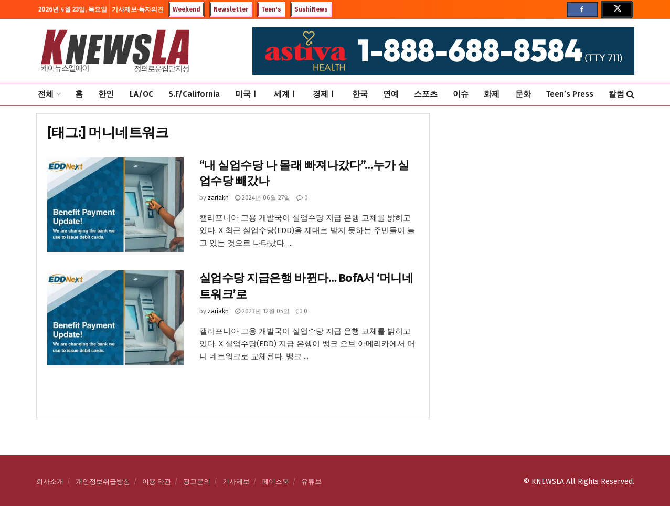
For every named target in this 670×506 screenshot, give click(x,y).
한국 (360, 94)
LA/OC (141, 94)
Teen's (271, 9)
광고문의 (196, 482)
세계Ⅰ (285, 94)
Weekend (186, 9)
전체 (46, 94)
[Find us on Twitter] (616, 9)
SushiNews (311, 9)
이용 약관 (156, 482)
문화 (523, 94)
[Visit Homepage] (115, 51)
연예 (391, 94)
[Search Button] (630, 94)
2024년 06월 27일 (262, 198)
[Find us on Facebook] (582, 9)
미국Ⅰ (247, 94)
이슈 (461, 94)
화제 (491, 94)
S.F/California (194, 94)
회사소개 (49, 482)
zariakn (218, 198)
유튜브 (311, 482)
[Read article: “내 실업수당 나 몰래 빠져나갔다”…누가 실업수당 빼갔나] (115, 206)
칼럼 (616, 94)
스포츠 (426, 94)
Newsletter (231, 9)
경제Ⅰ (324, 94)
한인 (106, 94)
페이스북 (275, 482)
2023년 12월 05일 (262, 311)
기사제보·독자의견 (138, 9)
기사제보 (236, 482)
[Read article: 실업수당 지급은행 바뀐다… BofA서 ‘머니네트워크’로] (115, 319)
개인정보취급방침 (103, 482)
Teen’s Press (569, 94)
